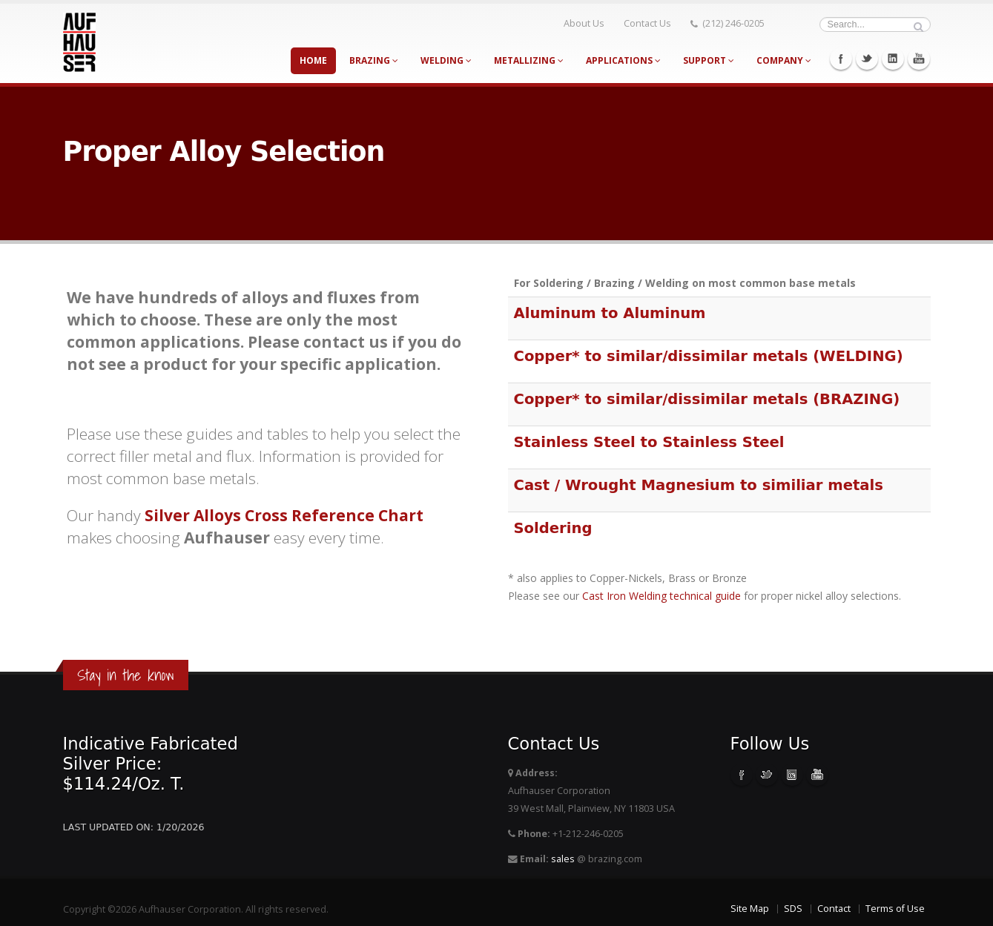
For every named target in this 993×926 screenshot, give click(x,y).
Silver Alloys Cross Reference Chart (284, 515)
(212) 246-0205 (730, 23)
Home (313, 60)
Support (708, 60)
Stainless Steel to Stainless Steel (649, 442)
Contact (834, 908)
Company (783, 60)
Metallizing (529, 60)
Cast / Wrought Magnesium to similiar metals (698, 485)
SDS (793, 908)
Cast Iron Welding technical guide (661, 596)
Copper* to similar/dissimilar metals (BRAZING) (707, 399)
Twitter (867, 58)
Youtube (919, 58)
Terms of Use (895, 908)
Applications (623, 60)
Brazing (373, 60)
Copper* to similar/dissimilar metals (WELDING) (708, 356)
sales (563, 859)
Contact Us (650, 23)
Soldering (553, 528)
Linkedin (893, 58)
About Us (587, 23)
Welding (446, 60)
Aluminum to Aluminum (610, 313)
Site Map (749, 908)
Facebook (841, 58)
